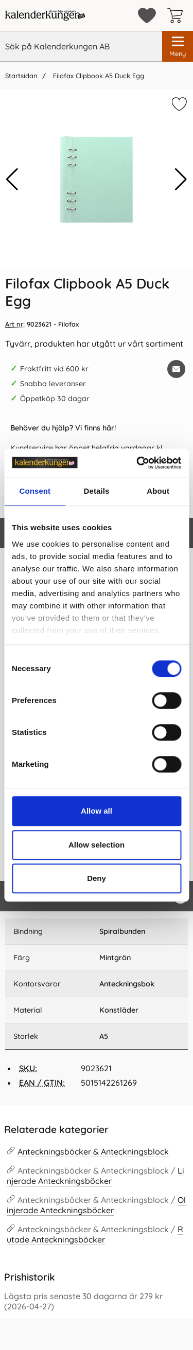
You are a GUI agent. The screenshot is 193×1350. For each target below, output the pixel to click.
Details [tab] (97, 491)
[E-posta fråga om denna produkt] (176, 369)
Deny (96, 878)
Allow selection (96, 844)
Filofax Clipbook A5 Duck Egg (97, 75)
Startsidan (21, 75)
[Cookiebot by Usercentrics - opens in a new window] (137, 463)
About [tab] (158, 491)
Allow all (96, 810)
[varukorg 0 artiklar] (177, 15)
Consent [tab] (34, 491)
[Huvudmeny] (177, 46)
